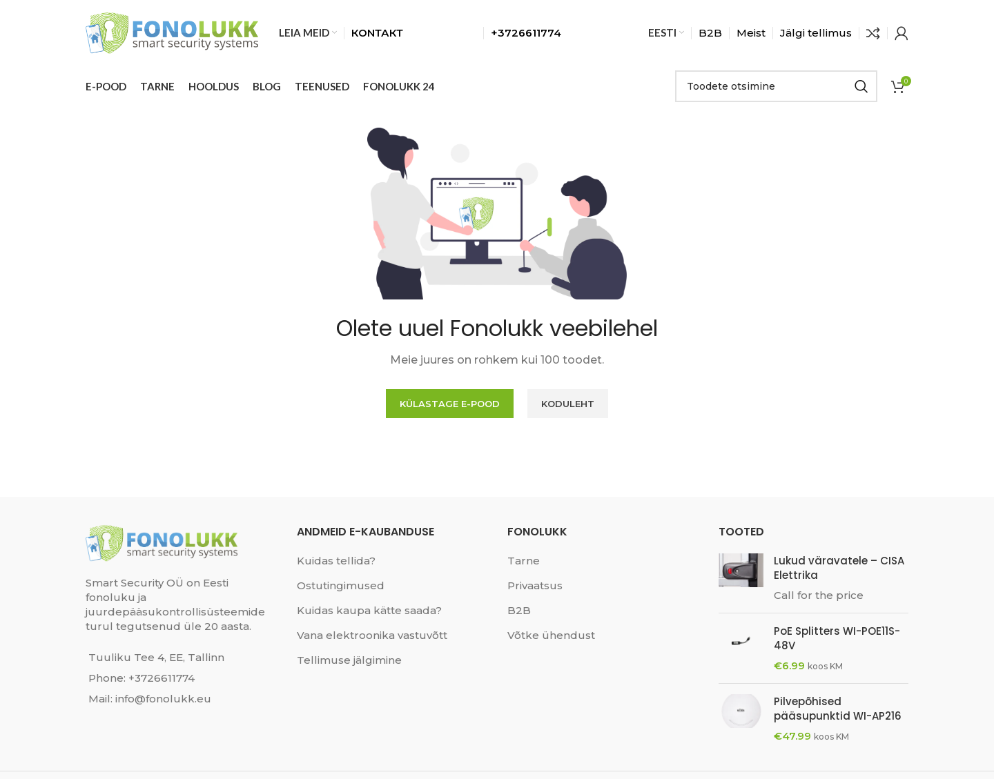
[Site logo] (172, 31)
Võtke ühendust (551, 635)
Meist (751, 32)
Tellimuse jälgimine (349, 660)
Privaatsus (535, 585)
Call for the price (819, 595)
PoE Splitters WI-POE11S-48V (837, 638)
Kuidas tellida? (336, 560)
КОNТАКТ (377, 32)
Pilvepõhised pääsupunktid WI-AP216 (838, 708)
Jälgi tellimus (816, 32)
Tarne (523, 560)
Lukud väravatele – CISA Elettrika (839, 567)
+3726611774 (161, 677)
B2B (710, 32)
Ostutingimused (340, 585)
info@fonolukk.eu (163, 698)
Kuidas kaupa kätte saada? (369, 610)
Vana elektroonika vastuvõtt (372, 635)
